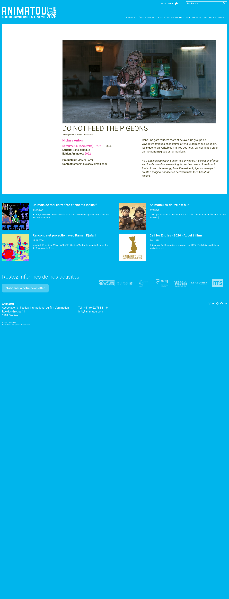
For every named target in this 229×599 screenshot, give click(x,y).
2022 (88, 153)
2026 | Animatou (10, 322)
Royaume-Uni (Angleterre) (77, 146)
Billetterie (167, 3)
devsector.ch (25, 325)
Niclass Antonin (73, 140)
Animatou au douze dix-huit (169, 205)
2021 (99, 146)
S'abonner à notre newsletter (25, 288)
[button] (146, 18)
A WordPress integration (11, 325)
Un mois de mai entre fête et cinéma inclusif (65, 205)
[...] (52, 217)
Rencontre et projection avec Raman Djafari (64, 235)
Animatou (29, 12)
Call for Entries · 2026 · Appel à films (175, 235)
